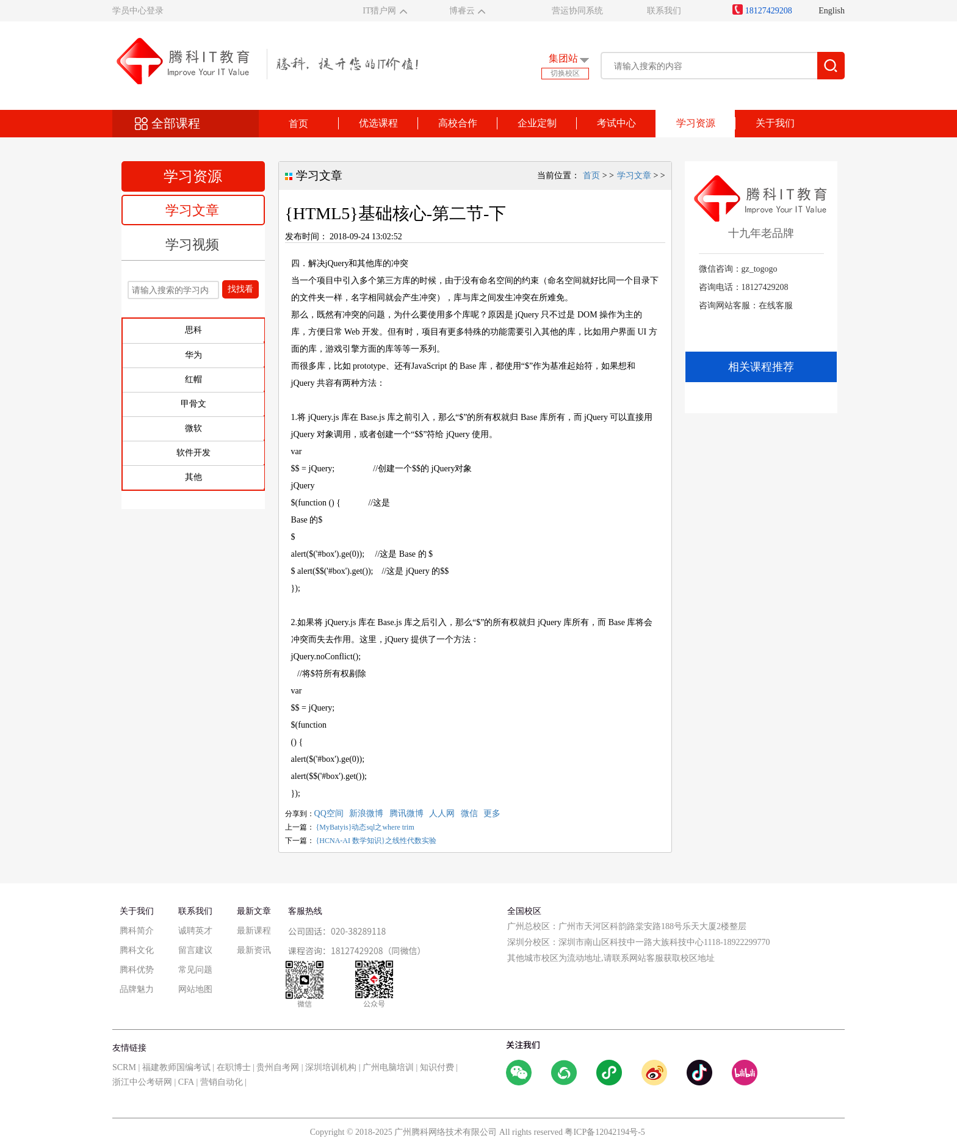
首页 (298, 123)
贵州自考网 (277, 1067)
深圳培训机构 (330, 1067)
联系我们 (664, 10)
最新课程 (254, 930)
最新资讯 (254, 950)
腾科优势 (137, 969)
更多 (491, 813)
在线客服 (776, 305)
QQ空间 (329, 813)
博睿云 (462, 10)
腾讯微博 (406, 813)
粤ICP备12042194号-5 (605, 1132)
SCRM (124, 1067)
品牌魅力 (137, 989)
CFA (186, 1082)
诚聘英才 (195, 930)
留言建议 (195, 950)
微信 (469, 813)
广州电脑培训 (388, 1067)
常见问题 (195, 969)
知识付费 (437, 1067)
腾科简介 (137, 930)
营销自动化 (221, 1082)
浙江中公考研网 (142, 1082)
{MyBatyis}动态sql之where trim (365, 827)
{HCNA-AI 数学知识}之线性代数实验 (376, 840)
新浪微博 (366, 813)
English (831, 10)
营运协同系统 (577, 10)
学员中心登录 (138, 10)
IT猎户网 (379, 10)
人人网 (442, 813)
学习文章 (192, 210)
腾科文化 (137, 950)
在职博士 (234, 1067)
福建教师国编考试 (176, 1067)
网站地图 (195, 989)
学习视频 (192, 244)
